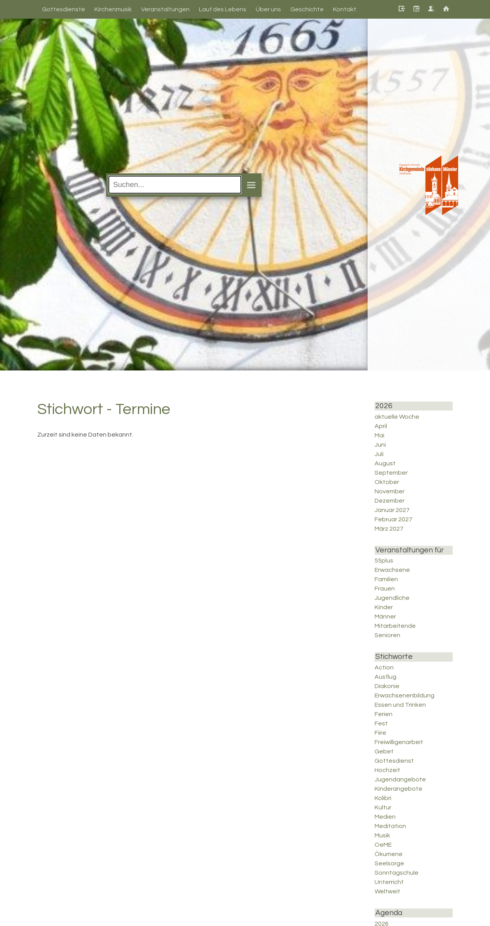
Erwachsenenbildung (404, 695)
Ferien (383, 714)
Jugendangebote (400, 779)
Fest (381, 723)
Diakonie (387, 686)
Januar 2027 (392, 510)
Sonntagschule (397, 873)
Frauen (385, 588)
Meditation (390, 826)
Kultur (383, 807)
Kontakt (344, 9)
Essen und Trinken (400, 705)
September (391, 473)
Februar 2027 (393, 519)
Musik (382, 835)
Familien (386, 579)
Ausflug (385, 677)
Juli (379, 454)
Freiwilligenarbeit (399, 742)
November (390, 491)
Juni (380, 445)
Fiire (380, 733)
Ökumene (389, 854)
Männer (385, 616)
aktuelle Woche (397, 417)
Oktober (387, 482)
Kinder (384, 607)
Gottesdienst (394, 761)
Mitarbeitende (395, 626)
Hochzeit (387, 770)
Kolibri (383, 798)
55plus (384, 560)
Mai (379, 435)
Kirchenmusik (113, 9)
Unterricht (389, 882)
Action (384, 667)
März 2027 (389, 529)
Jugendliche (392, 598)
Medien (385, 817)
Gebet (384, 751)
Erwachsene (392, 570)
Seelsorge (389, 863)
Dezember (390, 501)
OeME (383, 845)
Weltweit (387, 891)
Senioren (387, 635)
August (385, 463)
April (381, 426)
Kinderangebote (398, 789)
